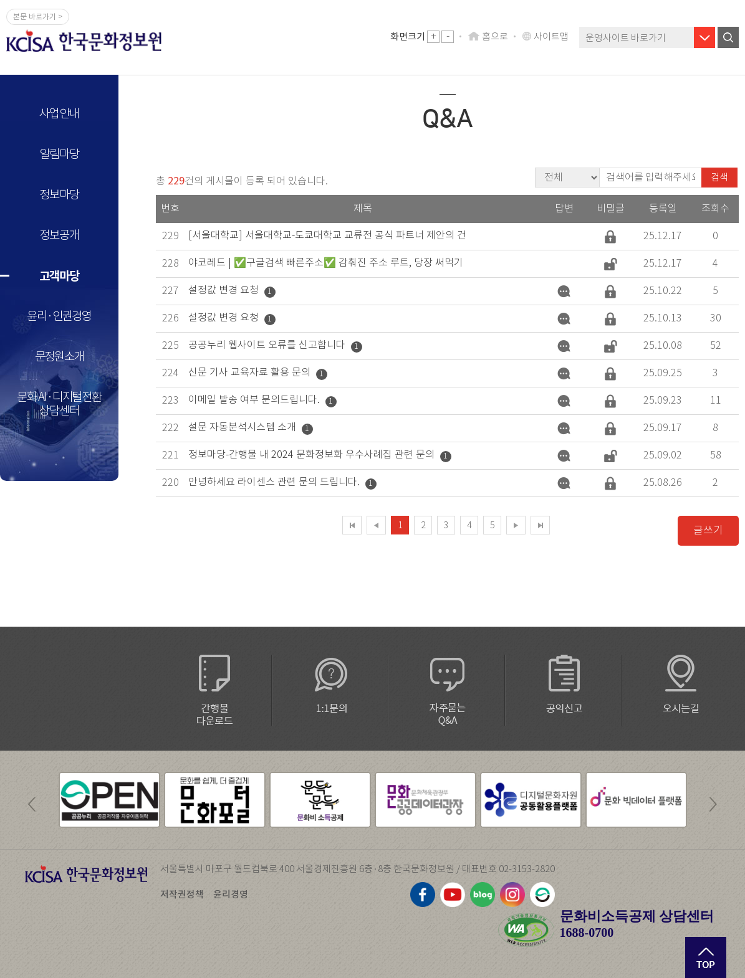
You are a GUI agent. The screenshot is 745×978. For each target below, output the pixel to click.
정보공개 (59, 235)
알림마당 (59, 154)
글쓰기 (708, 530)
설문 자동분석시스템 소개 (242, 427)
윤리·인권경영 (59, 316)
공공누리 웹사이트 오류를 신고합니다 (266, 345)
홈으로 (495, 36)
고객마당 (59, 275)
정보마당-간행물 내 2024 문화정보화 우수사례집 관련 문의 (311, 454)
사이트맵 (551, 36)
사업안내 (59, 114)
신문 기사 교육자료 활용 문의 (249, 372)
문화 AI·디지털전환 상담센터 (59, 404)
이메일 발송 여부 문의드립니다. (254, 400)
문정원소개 (59, 356)
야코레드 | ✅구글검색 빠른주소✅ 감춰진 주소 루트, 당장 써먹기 (325, 262)
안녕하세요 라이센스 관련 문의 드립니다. (274, 482)
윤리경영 (230, 894)
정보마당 (59, 195)
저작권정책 (182, 894)
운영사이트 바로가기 (625, 38)
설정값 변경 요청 (223, 290)
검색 (719, 177)
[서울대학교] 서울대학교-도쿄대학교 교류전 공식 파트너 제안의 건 (327, 235)
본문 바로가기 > (37, 16)
